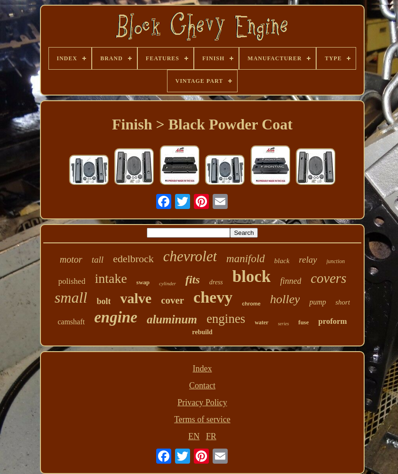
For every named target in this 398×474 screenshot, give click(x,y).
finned (290, 281)
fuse (303, 322)
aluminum (172, 319)
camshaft (71, 322)
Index (202, 368)
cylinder (167, 283)
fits (192, 279)
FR (211, 436)
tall (97, 260)
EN (193, 436)
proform (332, 321)
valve (135, 298)
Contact (202, 385)
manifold (245, 259)
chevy (212, 297)
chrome (251, 303)
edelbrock (133, 259)
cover (172, 300)
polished (72, 281)
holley (285, 299)
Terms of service (202, 419)
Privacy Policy (202, 402)
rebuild (202, 332)
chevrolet (190, 256)
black (281, 261)
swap (143, 282)
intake (111, 278)
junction (335, 261)
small (71, 297)
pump (317, 302)
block (251, 276)
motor (71, 259)
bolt (103, 301)
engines (226, 319)
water (261, 322)
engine (115, 317)
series (283, 323)
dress (216, 282)
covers (328, 278)
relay (308, 260)
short (342, 302)
